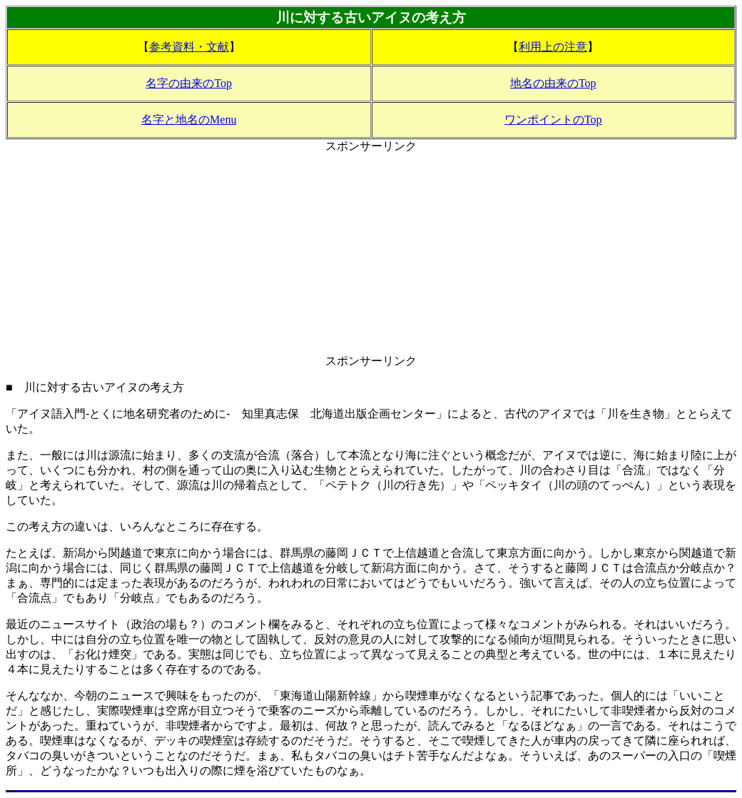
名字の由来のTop (189, 83)
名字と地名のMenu (188, 119)
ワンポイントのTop (553, 119)
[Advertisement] (371, 254)
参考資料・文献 (189, 47)
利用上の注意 (553, 47)
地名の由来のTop (553, 83)
